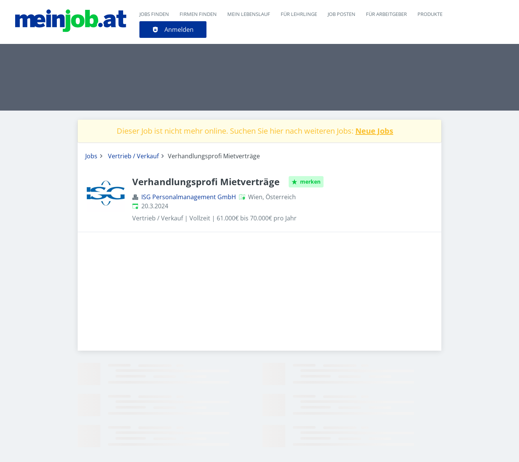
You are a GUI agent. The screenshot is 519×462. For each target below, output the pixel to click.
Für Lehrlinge (299, 14)
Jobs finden (154, 14)
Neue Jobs (374, 131)
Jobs (91, 156)
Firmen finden (198, 14)
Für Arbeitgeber (386, 14)
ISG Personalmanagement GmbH (188, 197)
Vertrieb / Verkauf (133, 156)
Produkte (429, 14)
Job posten (341, 14)
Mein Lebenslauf (248, 14)
